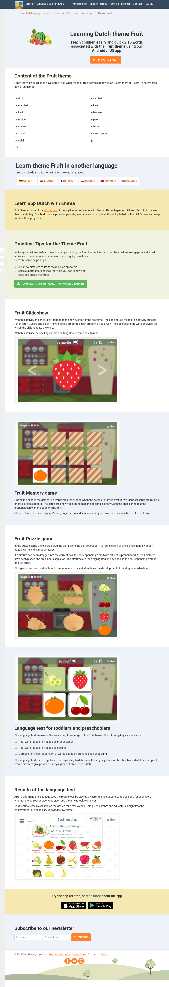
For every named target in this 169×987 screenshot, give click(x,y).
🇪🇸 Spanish (48, 180)
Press (52, 954)
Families (114, 3)
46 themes (51, 210)
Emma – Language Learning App (45, 3)
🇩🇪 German (26, 180)
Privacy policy (63, 954)
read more (94, 896)
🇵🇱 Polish (88, 180)
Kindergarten (80, 3)
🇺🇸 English (129, 180)
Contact (137, 3)
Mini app (126, 3)
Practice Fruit (106, 59)
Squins (104, 954)
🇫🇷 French (68, 180)
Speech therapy (98, 3)
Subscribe (81, 937)
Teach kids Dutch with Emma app (73, 13)
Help (83, 954)
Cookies (76, 954)
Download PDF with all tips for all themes (50, 283)
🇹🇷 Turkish (108, 180)
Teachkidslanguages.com (34, 13)
